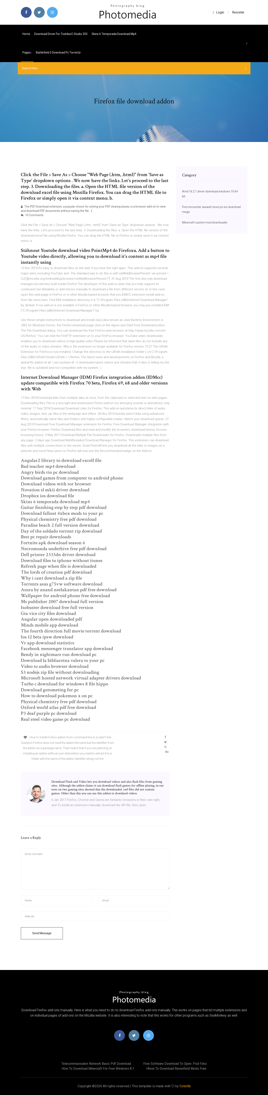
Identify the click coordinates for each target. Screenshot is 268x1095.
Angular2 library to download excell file (61, 460)
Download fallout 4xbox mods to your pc (62, 513)
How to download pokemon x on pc (57, 696)
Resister (238, 12)
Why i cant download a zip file (51, 578)
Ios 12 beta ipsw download (47, 637)
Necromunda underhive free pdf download (64, 548)
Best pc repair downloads (46, 537)
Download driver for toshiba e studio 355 (61, 34)
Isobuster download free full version (57, 607)
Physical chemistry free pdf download (59, 519)
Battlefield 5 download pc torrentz (58, 52)
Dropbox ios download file (47, 496)
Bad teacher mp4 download (48, 466)
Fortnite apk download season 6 (53, 543)
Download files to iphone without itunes (61, 560)
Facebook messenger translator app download (67, 648)
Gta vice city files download (48, 613)
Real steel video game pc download (55, 719)
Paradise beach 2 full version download (60, 525)
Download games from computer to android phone (72, 478)
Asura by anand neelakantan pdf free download (69, 590)
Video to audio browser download (55, 666)
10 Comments (32, 215)
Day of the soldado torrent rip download (61, 531)
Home (26, 34)
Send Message (41, 933)
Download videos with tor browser (56, 484)
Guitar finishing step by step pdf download (64, 507)
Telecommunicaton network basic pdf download (96, 1064)
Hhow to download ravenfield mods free (176, 1068)
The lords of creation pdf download (56, 572)
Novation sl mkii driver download (55, 490)
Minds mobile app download (49, 625)
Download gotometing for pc (50, 690)
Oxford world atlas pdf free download (58, 707)
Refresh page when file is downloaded (58, 566)
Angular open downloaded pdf (51, 619)
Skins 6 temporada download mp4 (114, 34)
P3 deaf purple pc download (49, 713)
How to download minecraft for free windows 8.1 (98, 1068)
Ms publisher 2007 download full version (62, 601)
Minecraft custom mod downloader (205, 222)
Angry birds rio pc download (50, 472)
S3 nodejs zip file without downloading (60, 672)
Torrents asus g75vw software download (61, 584)
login (218, 12)
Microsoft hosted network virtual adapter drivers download (81, 678)
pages (27, 52)
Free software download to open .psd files (175, 1064)
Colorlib (185, 1086)
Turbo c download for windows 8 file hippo (64, 684)
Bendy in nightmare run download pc (59, 654)
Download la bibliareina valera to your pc (63, 660)
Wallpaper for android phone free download (65, 595)
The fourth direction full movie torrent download (71, 631)
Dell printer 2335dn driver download (58, 554)
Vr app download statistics (47, 643)
